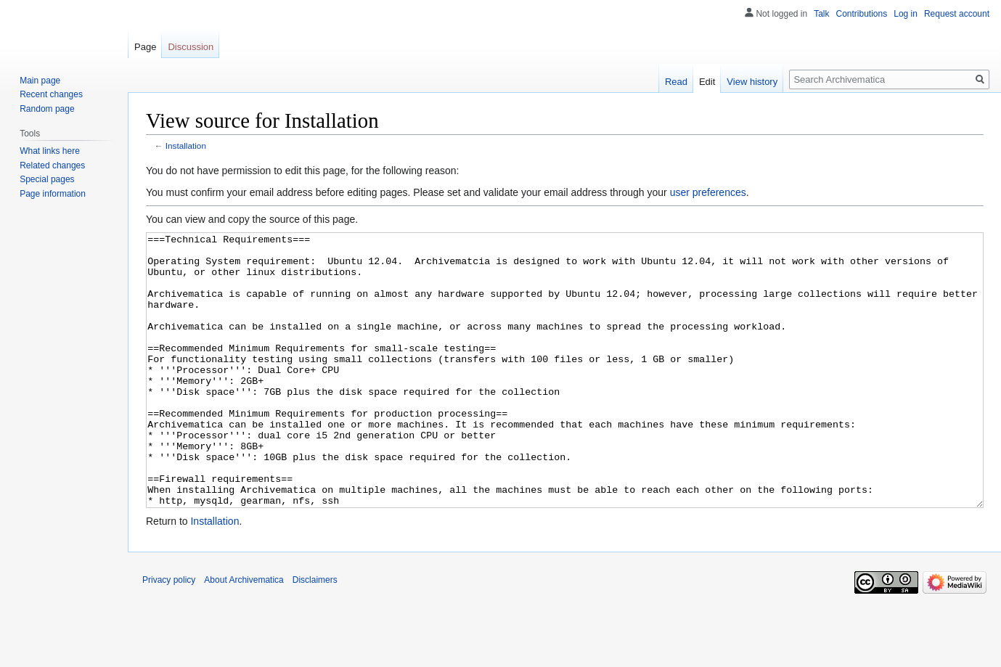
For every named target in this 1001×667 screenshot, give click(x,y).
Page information (53, 194)
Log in (906, 14)
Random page (47, 109)
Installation (186, 145)
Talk (821, 14)
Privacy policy (168, 634)
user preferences (708, 192)
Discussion (190, 46)
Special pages (47, 179)
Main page (40, 80)
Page (145, 46)
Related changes (52, 165)
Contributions (862, 14)
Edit (707, 81)
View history (752, 81)
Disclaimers (315, 634)
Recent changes (51, 94)
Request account (956, 14)
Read (676, 81)
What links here (50, 151)
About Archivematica (243, 634)
